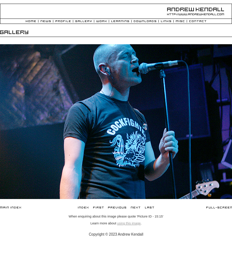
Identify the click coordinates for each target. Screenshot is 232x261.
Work (101, 21)
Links (166, 21)
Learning (120, 21)
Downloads (145, 21)
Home (31, 21)
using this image (129, 223)
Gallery (83, 21)
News (46, 21)
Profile (63, 21)
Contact (197, 21)
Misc (180, 21)
